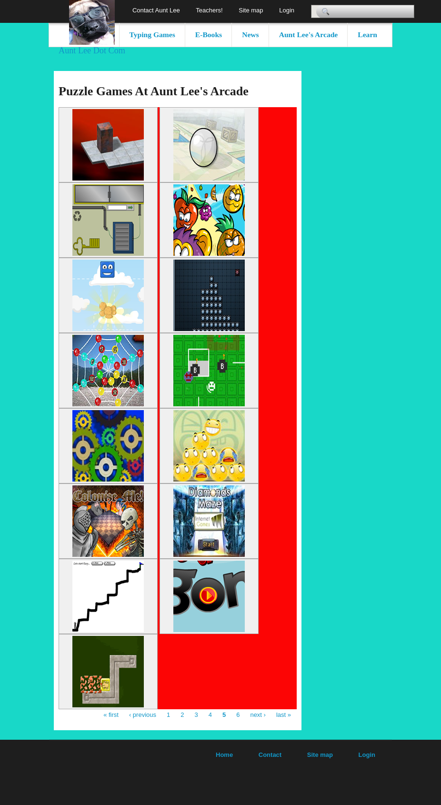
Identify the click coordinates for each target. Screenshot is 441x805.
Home (224, 754)
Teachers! (209, 10)
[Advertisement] (339, 214)
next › (258, 714)
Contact (270, 754)
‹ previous (142, 714)
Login (286, 10)
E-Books (208, 34)
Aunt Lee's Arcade (308, 34)
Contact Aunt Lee (156, 10)
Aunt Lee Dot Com (92, 50)
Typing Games (152, 34)
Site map (251, 10)
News (250, 34)
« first (111, 714)
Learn (367, 34)
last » (283, 714)
